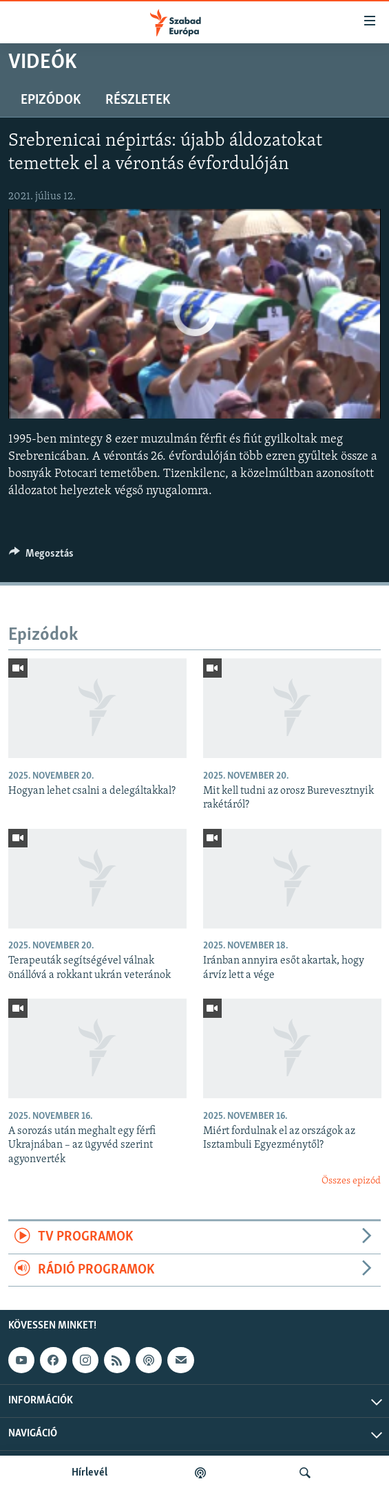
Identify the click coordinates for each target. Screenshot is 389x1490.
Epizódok (51, 100)
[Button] (41, 557)
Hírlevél (89, 1472)
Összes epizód (351, 1181)
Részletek (137, 100)
